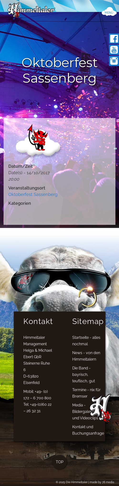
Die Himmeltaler (77, 482)
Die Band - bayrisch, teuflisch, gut (83, 377)
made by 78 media (102, 482)
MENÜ (109, 12)
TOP (59, 464)
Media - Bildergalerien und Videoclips (85, 414)
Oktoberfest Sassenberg (32, 194)
